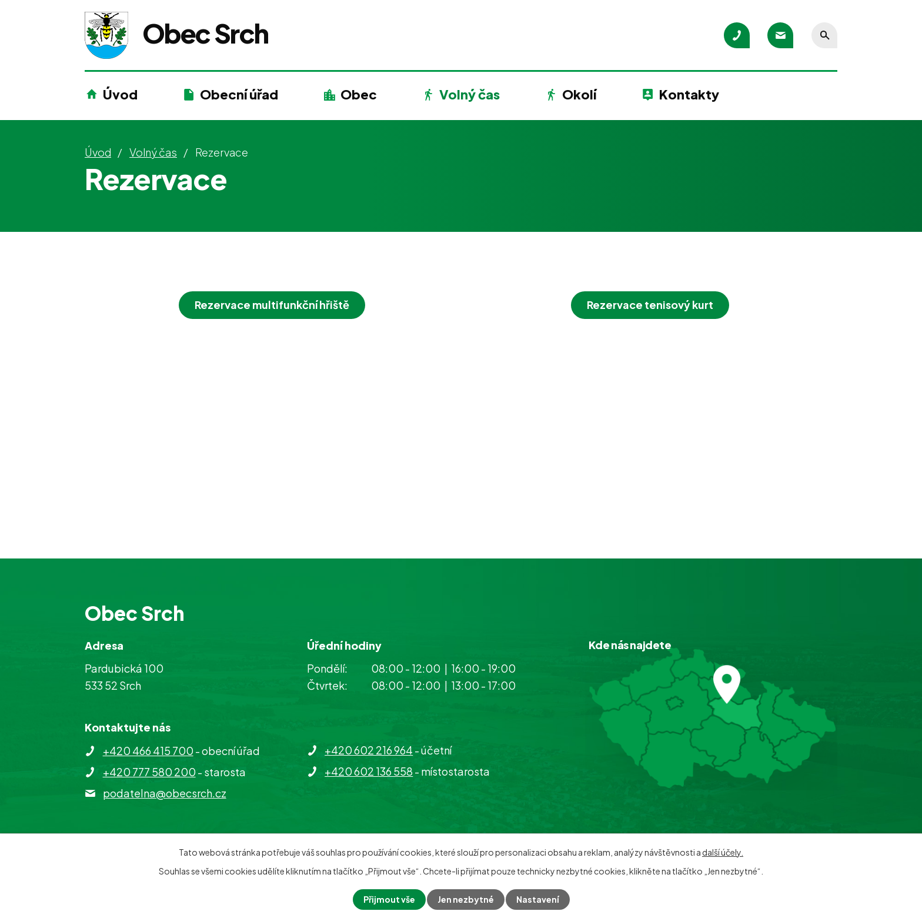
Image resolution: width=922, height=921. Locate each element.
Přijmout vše (389, 899)
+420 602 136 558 (369, 771)
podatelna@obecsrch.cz (164, 793)
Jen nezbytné (465, 899)
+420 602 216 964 (369, 750)
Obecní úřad (239, 94)
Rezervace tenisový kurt (650, 304)
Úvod (120, 94)
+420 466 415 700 (148, 750)
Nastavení (537, 899)
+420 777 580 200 (149, 772)
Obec (358, 94)
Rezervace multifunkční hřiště (272, 304)
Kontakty (689, 94)
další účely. (722, 852)
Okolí (579, 94)
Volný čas (469, 94)
